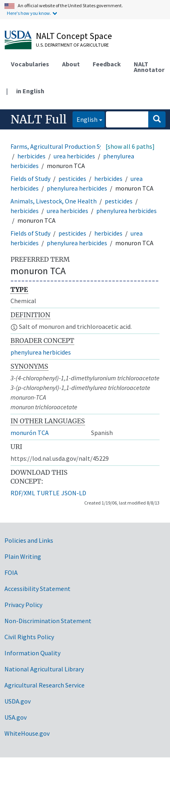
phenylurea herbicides (77, 188)
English (85, 118)
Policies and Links (28, 540)
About (71, 64)
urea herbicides (74, 156)
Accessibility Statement (37, 589)
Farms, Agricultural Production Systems (65, 146)
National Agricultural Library (44, 669)
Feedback (107, 64)
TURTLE (48, 493)
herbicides (31, 156)
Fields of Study (30, 178)
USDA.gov (17, 701)
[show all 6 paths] (130, 146)
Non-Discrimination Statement (47, 621)
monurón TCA (29, 433)
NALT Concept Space (74, 35)
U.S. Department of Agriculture (72, 45)
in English (30, 91)
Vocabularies (30, 64)
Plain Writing (22, 556)
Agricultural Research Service (44, 685)
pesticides (72, 178)
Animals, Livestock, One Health (53, 201)
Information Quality (32, 653)
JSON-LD (73, 493)
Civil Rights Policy (29, 637)
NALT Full (38, 119)
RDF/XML (22, 493)
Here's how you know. (29, 13)
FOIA (11, 572)
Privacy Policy (23, 605)
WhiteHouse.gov (27, 733)
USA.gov (15, 717)
